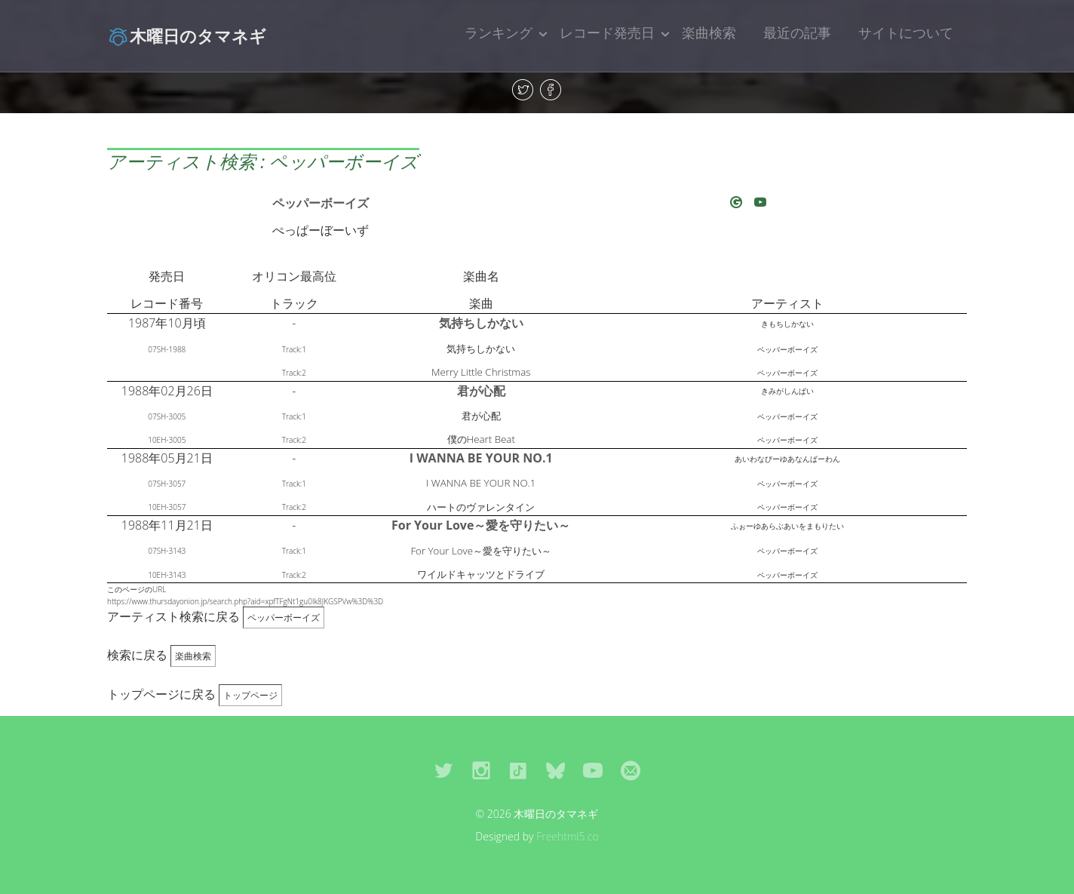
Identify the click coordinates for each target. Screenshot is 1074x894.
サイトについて (905, 32)
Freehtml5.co (567, 836)
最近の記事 (797, 32)
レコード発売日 (607, 32)
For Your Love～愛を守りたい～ (480, 525)
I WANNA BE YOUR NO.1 (481, 458)
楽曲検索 (709, 32)
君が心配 (481, 390)
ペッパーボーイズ (320, 203)
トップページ (250, 695)
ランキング (498, 32)
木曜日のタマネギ (186, 35)
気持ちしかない (481, 323)
